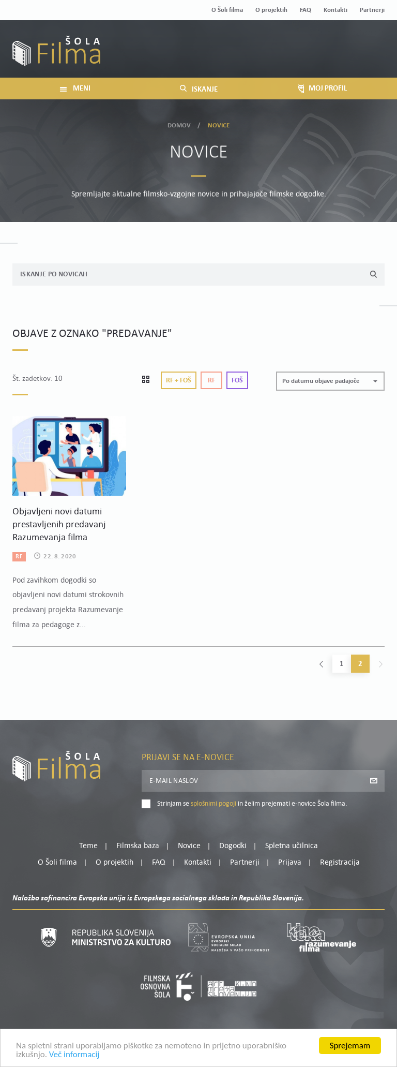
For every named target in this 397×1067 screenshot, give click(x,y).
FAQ (305, 10)
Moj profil (331, 44)
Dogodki (233, 846)
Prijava (320, 57)
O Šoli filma (227, 10)
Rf (211, 380)
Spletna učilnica (291, 846)
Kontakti (335, 10)
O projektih (271, 10)
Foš (237, 380)
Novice (189, 846)
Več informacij (74, 1056)
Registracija (367, 57)
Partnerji (372, 10)
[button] (330, 381)
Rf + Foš (178, 380)
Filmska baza (137, 846)
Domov (179, 124)
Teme (88, 846)
